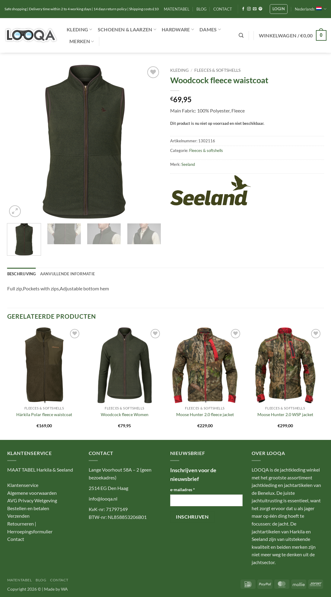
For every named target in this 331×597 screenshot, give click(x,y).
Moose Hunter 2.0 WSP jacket (285, 414)
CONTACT (222, 9)
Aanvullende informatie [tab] (67, 273)
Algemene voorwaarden (32, 493)
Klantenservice (22, 485)
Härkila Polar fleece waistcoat (44, 414)
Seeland (188, 164)
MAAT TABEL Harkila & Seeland (40, 469)
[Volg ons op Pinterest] (260, 9)
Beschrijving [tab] (21, 273)
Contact (15, 539)
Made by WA (56, 589)
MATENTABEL (176, 9)
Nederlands (310, 9)
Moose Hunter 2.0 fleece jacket (205, 414)
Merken (81, 41)
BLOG (201, 9)
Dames (210, 30)
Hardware (178, 30)
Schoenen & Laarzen (127, 30)
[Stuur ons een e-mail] (254, 9)
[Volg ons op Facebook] (243, 9)
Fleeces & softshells (217, 70)
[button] (279, 9)
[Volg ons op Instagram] (249, 9)
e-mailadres (182, 489)
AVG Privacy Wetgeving (32, 500)
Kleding (79, 30)
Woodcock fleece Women (124, 414)
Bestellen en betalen (28, 508)
